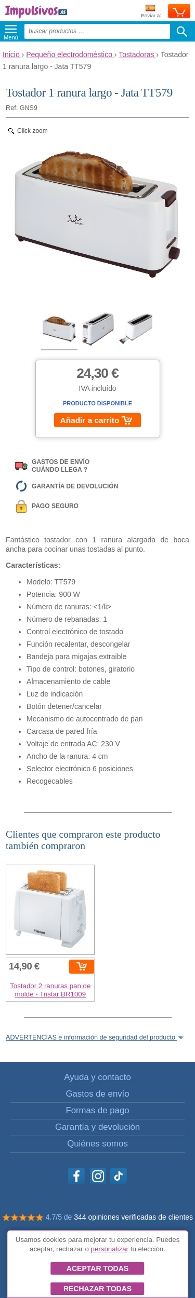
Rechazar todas (97, 1289)
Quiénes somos (97, 1144)
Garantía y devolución (97, 1127)
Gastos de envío (97, 1094)
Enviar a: (151, 11)
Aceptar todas (97, 1268)
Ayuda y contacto (97, 1077)
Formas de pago (97, 1110)
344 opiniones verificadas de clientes (133, 1217)
